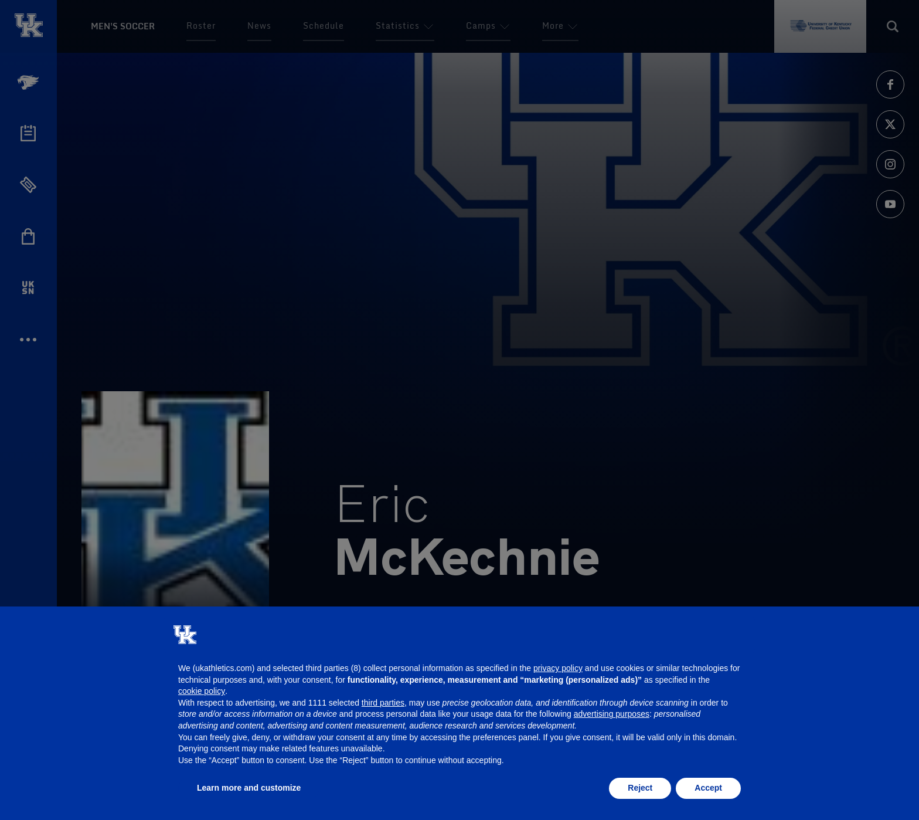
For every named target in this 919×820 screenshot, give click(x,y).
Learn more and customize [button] (249, 787)
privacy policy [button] (558, 668)
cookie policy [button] (201, 691)
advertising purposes (611, 714)
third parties (383, 702)
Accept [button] (708, 787)
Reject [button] (640, 787)
